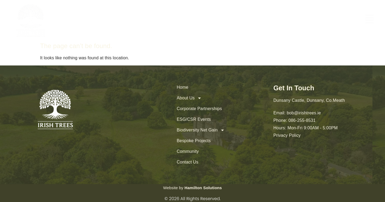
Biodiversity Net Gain (201, 130)
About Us (189, 98)
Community (188, 151)
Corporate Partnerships (199, 108)
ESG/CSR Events (194, 119)
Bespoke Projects (194, 140)
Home (182, 87)
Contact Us (187, 162)
